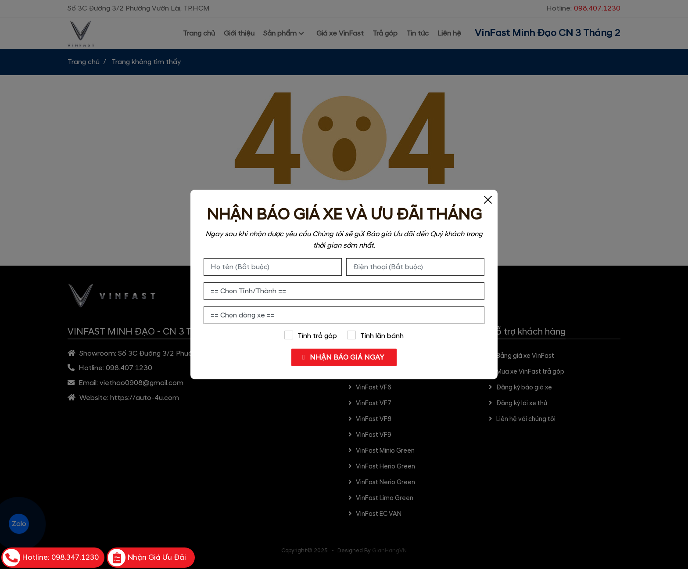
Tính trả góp (310, 335)
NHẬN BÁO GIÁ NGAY (342, 357)
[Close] (488, 199)
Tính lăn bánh (376, 335)
